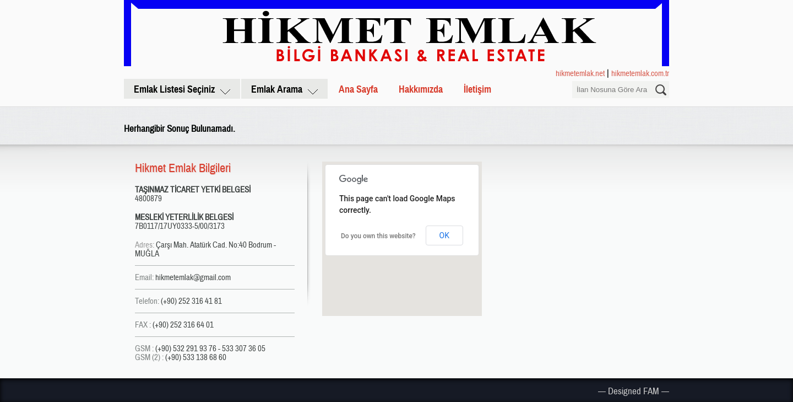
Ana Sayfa (358, 89)
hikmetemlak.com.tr (640, 73)
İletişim (477, 89)
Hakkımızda (421, 89)
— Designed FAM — (633, 391)
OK (444, 235)
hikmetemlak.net (580, 73)
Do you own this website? (378, 236)
